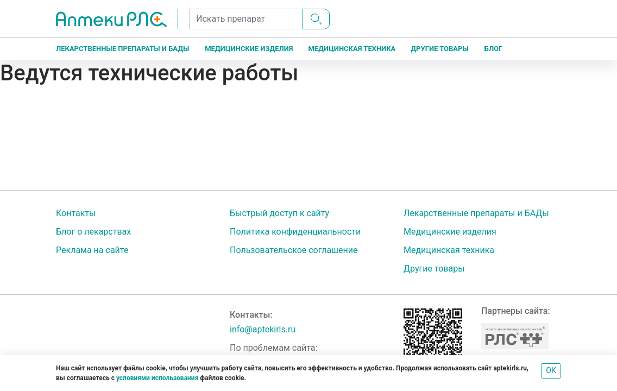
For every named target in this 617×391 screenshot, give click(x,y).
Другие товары (439, 49)
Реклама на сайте (92, 250)
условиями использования (157, 378)
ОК (551, 370)
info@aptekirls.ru (262, 329)
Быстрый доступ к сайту (279, 213)
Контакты (76, 213)
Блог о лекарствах (93, 231)
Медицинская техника (351, 49)
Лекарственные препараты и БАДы (122, 49)
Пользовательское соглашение (294, 250)
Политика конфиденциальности (295, 231)
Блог (493, 49)
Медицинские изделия (249, 49)
